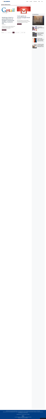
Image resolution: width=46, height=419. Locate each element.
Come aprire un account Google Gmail (23, 16)
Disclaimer (26, 417)
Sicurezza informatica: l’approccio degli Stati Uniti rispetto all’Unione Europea (40, 34)
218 (15, 32)
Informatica (35, 1)
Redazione (19, 417)
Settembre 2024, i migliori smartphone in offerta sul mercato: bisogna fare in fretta (40, 39)
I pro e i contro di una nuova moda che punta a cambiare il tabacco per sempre (37, 21)
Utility (39, 1)
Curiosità (31, 1)
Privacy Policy (23, 417)
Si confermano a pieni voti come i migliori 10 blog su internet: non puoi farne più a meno (40, 45)
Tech (42, 1)
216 (11, 32)
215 (8, 32)
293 (22, 32)
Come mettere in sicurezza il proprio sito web (40, 28)
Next (24, 32)
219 (18, 32)
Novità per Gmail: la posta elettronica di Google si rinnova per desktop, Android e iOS (8, 20)
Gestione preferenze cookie (43, 418)
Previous (3, 32)
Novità (27, 1)
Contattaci (28, 414)
